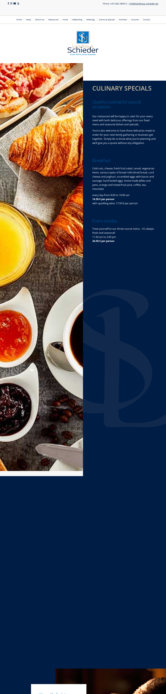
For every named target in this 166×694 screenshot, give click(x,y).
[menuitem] (19, 20)
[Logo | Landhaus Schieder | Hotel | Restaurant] (83, 43)
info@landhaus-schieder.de (143, 3)
